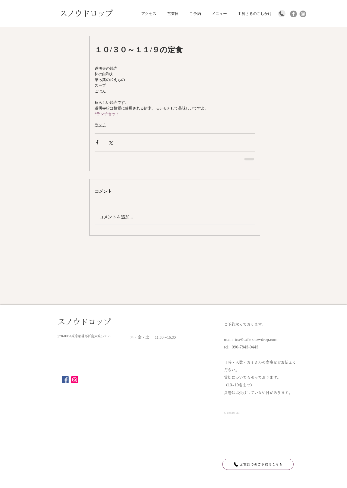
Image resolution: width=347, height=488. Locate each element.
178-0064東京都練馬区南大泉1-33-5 (84, 336)
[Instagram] (74, 379)
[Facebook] (65, 379)
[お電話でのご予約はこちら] (258, 464)
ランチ (100, 125)
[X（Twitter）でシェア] (110, 142)
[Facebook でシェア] (97, 142)
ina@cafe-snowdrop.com (256, 339)
